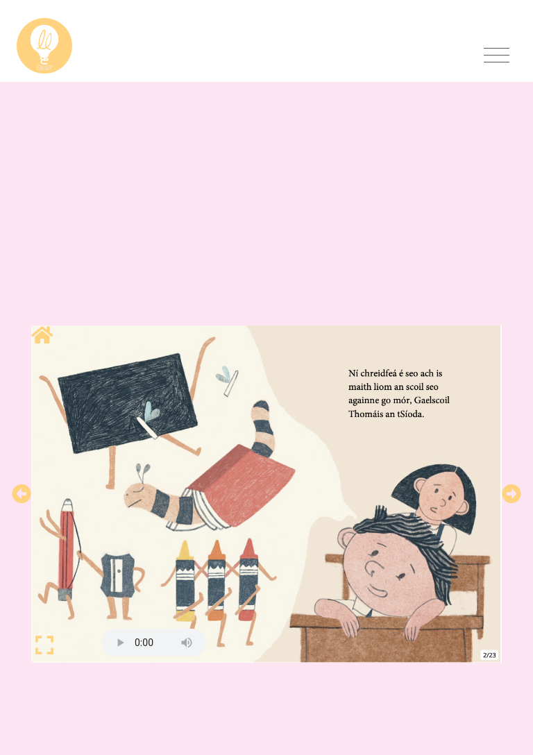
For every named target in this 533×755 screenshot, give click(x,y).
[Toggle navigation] (496, 55)
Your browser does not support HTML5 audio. (154, 642)
